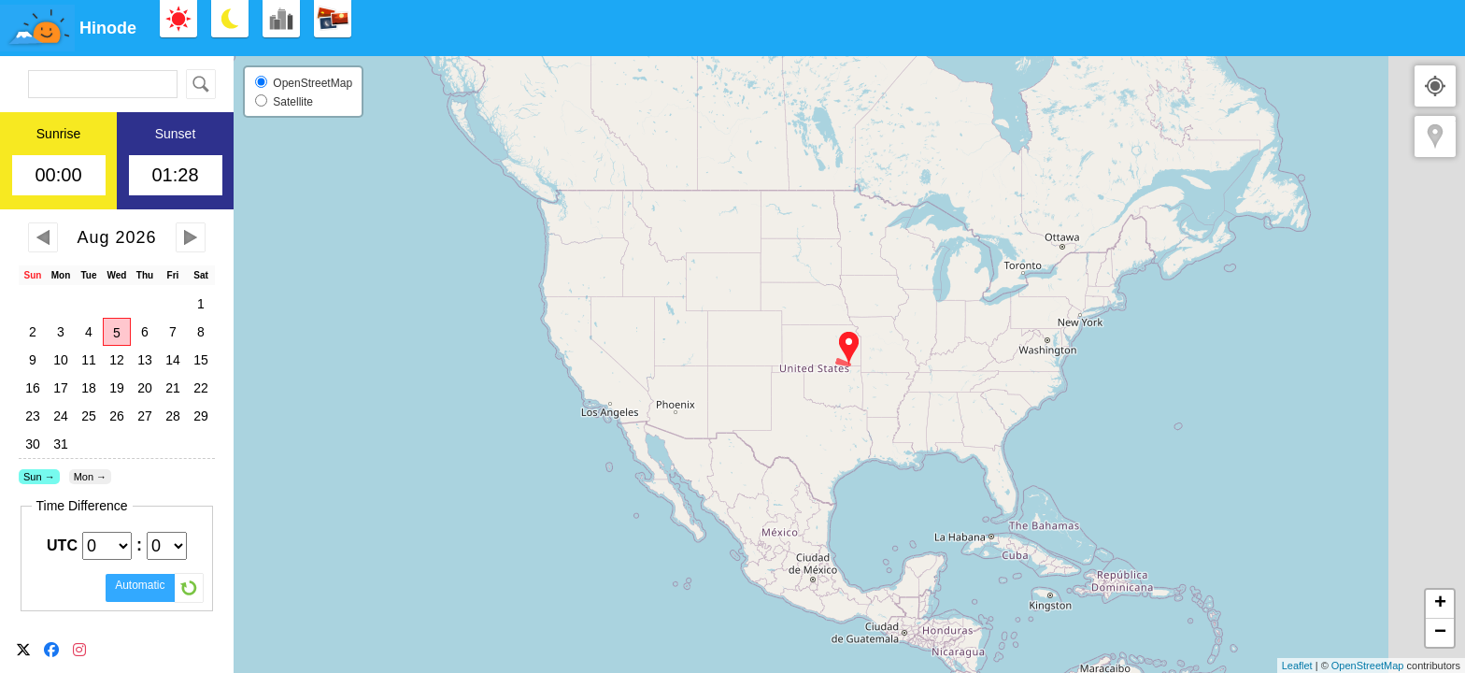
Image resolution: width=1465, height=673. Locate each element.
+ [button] (1440, 604)
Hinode (107, 28)
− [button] (1440, 633)
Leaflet (1297, 665)
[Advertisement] (1278, 28)
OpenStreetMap (1367, 665)
